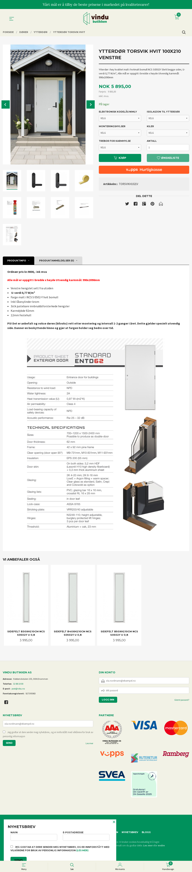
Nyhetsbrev (130, 832)
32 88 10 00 (18, 683)
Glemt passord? (181, 699)
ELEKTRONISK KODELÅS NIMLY (118, 111)
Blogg (146, 832)
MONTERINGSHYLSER (112, 126)
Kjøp (120, 158)
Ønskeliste (168, 158)
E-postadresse (86, 836)
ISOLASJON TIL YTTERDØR (163, 111)
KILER (150, 126)
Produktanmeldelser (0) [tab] (56, 260)
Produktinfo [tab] (16, 260)
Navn (33, 836)
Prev (6, 104)
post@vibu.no (18, 688)
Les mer (89, 743)
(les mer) (82, 850)
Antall (152, 140)
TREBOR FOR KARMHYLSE (115, 140)
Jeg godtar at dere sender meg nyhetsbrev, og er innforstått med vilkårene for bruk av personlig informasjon (48, 734)
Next (90, 104)
